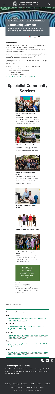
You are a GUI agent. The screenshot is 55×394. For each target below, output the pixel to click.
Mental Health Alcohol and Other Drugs (35, 20)
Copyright (16, 384)
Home (9, 20)
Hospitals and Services (18, 20)
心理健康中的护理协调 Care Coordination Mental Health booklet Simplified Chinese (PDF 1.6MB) (26, 328)
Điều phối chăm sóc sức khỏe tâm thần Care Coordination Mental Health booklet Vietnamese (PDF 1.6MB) (28, 336)
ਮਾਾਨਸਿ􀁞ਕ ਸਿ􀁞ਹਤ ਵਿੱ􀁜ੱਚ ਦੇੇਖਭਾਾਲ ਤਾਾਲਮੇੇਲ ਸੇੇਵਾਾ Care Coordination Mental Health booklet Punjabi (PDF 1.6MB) (28, 354)
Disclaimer (24, 384)
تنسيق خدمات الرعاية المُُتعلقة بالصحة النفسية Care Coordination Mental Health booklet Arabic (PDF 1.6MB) (27, 319)
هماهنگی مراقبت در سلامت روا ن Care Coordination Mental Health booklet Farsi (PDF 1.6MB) (28, 345)
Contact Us (47, 384)
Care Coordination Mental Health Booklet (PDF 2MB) (20, 77)
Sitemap (39, 384)
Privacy (32, 384)
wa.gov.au (8, 384)
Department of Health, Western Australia (33, 387)
